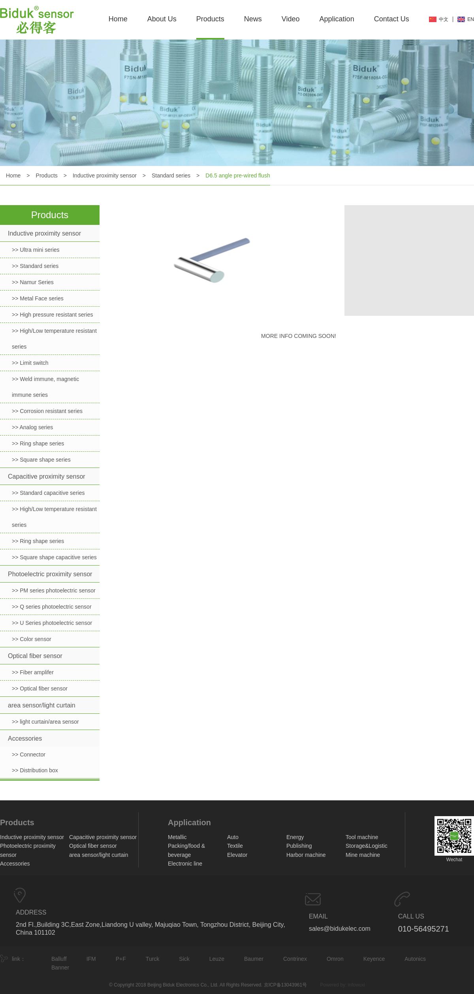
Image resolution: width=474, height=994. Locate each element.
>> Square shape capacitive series (54, 557)
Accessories (25, 738)
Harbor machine (306, 855)
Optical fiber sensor (35, 656)
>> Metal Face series (38, 298)
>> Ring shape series (38, 443)
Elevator (237, 855)
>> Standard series (35, 266)
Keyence (374, 959)
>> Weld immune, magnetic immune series (45, 387)
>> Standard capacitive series (48, 493)
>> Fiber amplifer (33, 672)
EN (470, 19)
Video (291, 19)
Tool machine (362, 837)
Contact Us (391, 19)
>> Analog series (32, 427)
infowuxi (356, 985)
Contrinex (295, 959)
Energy (295, 837)
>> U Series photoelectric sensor (52, 623)
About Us (162, 19)
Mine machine (363, 855)
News (253, 19)
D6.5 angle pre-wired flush (237, 175)
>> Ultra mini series (36, 250)
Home (118, 19)
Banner (60, 967)
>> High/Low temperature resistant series (54, 339)
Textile (235, 846)
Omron (335, 959)
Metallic (177, 837)
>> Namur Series (33, 282)
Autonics (415, 959)
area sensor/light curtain (41, 705)
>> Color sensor (31, 639)
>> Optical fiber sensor (40, 688)
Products (210, 19)
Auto (233, 837)
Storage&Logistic (366, 846)
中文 (443, 19)
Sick (184, 959)
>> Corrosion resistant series (47, 411)
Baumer (253, 959)
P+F (121, 959)
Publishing (299, 846)
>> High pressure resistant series (52, 314)
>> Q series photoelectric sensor (52, 607)
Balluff (59, 959)
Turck (152, 959)
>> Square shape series (41, 459)
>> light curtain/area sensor (45, 722)
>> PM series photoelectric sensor (54, 590)
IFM (91, 959)
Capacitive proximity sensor (46, 476)
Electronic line (185, 863)
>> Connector (28, 754)
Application (337, 19)
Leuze (216, 959)
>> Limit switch (30, 363)
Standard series (171, 175)
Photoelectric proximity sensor (50, 574)
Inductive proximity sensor (105, 175)
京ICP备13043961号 (285, 985)
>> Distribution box (35, 770)
